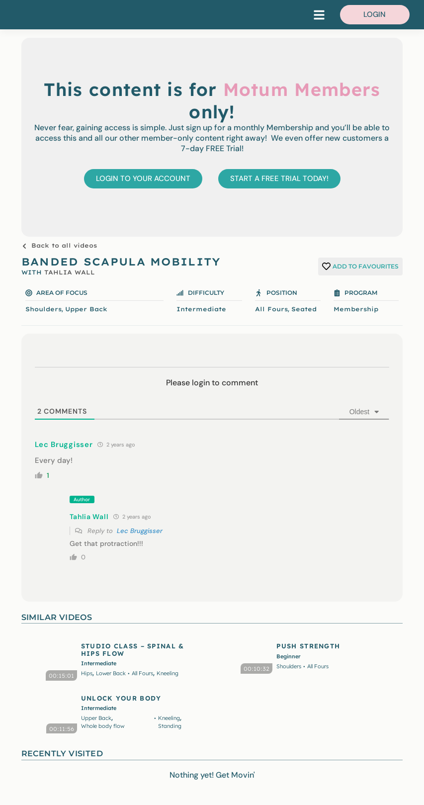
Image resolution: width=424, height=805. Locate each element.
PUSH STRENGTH (308, 646)
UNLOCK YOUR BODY (121, 698)
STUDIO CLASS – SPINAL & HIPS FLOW (132, 649)
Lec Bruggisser (140, 531)
